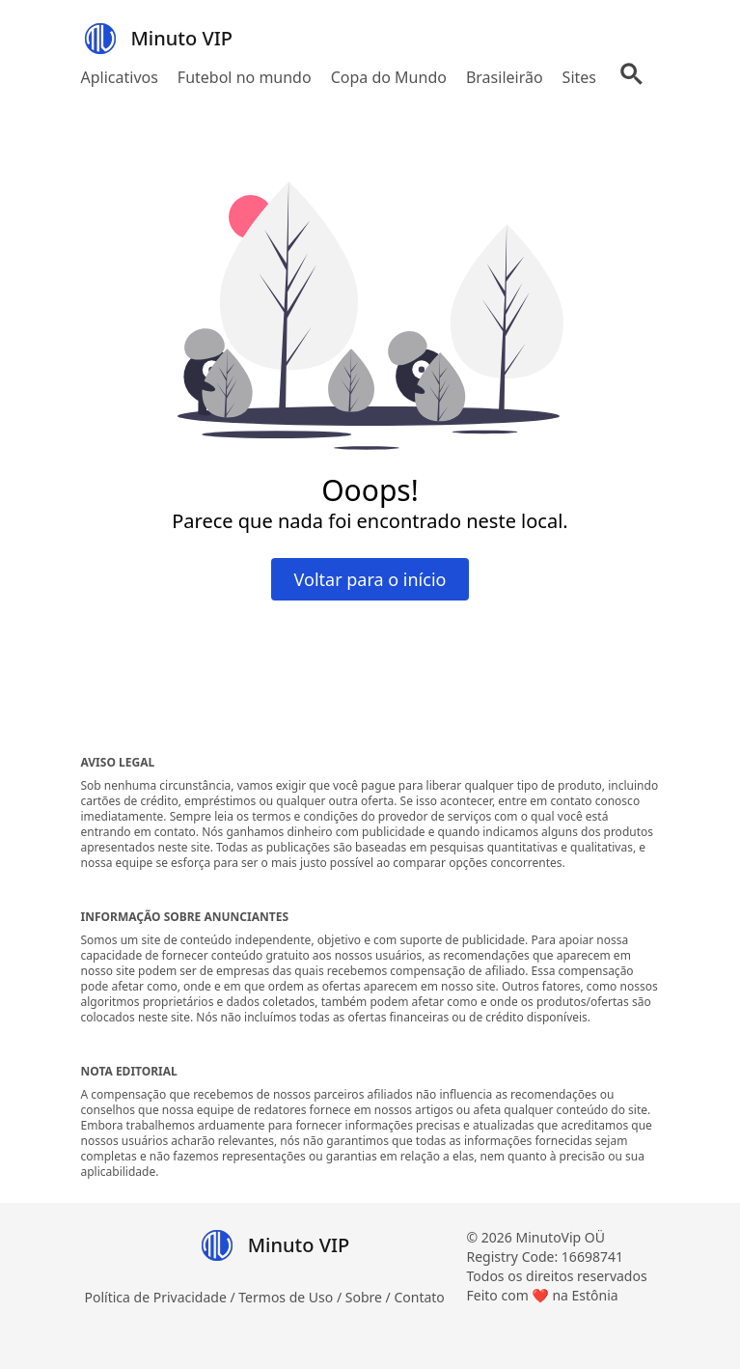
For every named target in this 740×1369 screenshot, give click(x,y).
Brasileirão (504, 77)
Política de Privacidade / (162, 1297)
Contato (419, 1297)
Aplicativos (119, 77)
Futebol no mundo (245, 77)
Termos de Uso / (291, 1297)
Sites (579, 77)
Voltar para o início (370, 579)
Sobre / (370, 1297)
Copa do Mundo (389, 77)
